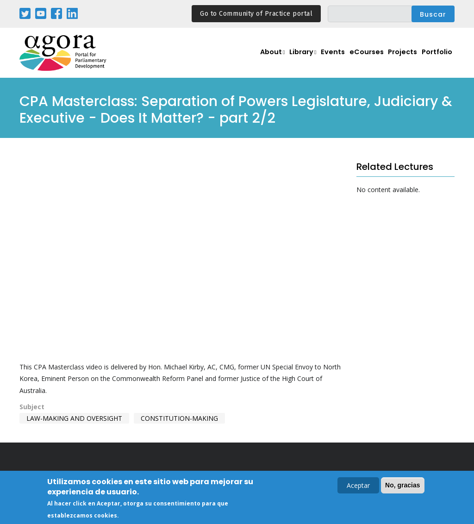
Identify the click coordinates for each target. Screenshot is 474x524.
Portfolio (437, 58)
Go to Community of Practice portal (256, 14)
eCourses (366, 58)
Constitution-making (179, 418)
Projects (402, 58)
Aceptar (358, 485)
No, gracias (402, 485)
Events (331, 58)
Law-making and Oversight (74, 418)
